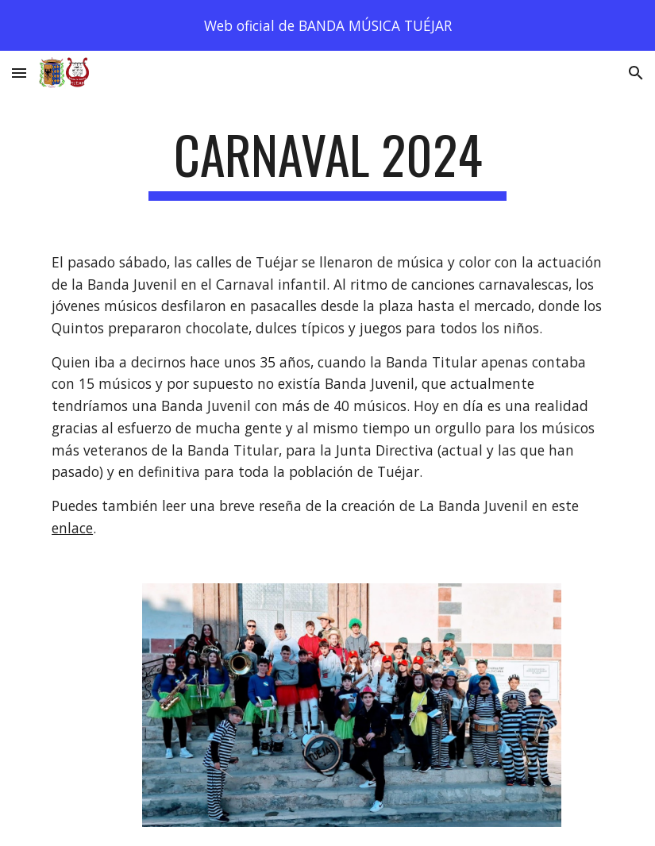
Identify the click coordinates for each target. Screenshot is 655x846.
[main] (328, 162)
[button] (19, 72)
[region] (327, 25)
